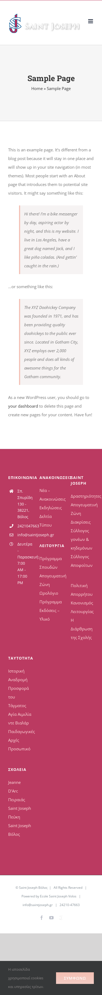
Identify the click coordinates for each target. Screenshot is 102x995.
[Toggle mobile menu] (91, 21)
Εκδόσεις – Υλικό (49, 615)
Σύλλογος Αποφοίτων (81, 561)
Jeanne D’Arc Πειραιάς (16, 791)
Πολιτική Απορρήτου (81, 590)
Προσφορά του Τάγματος (18, 696)
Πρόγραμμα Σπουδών (50, 563)
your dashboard (23, 406)
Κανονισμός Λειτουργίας (82, 607)
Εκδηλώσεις (50, 507)
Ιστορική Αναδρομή (17, 675)
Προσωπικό (19, 748)
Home (37, 88)
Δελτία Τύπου (45, 521)
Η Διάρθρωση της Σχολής (81, 628)
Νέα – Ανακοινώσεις (51, 495)
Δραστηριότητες (82, 496)
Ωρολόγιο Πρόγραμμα (50, 597)
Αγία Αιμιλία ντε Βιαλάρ (19, 718)
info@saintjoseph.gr (24, 534)
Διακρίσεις (81, 522)
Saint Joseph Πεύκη (19, 813)
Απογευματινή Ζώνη (51, 580)
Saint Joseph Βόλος (19, 830)
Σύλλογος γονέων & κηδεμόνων (81, 539)
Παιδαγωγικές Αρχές (19, 736)
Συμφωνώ (75, 978)
